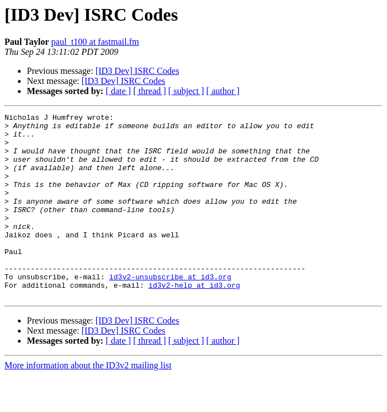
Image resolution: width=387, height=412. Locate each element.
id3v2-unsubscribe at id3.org (170, 310)
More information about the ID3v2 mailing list (88, 402)
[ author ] (223, 91)
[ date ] (118, 91)
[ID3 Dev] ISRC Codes (138, 71)
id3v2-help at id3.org (194, 320)
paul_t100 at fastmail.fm (95, 41)
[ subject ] (186, 91)
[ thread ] (149, 91)
